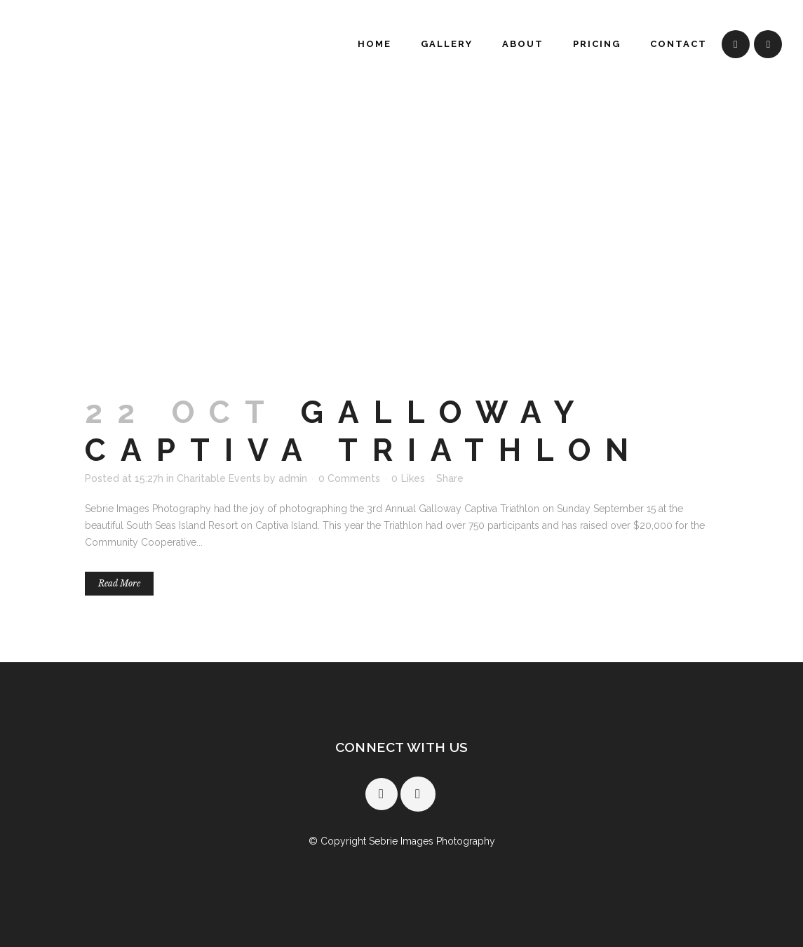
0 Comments (349, 478)
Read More (119, 583)
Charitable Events (219, 478)
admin (292, 478)
